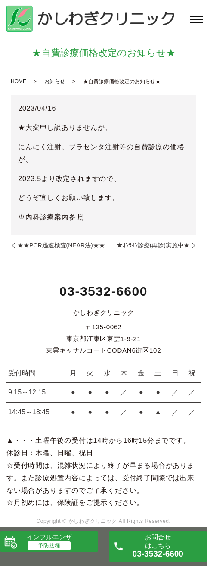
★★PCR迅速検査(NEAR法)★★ (61, 245)
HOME (18, 81)
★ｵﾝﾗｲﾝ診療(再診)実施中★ (153, 245)
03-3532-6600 (103, 291)
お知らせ (54, 81)
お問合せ (158, 545)
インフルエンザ (49, 537)
